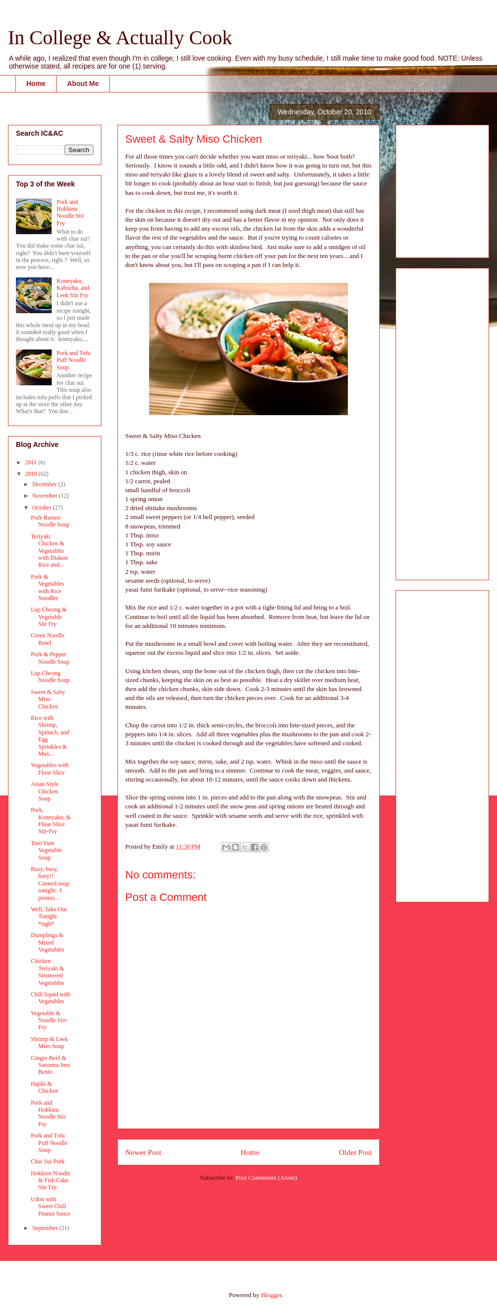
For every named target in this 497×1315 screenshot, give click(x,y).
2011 (32, 462)
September (45, 1228)
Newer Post (143, 1152)
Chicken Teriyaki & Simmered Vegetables (47, 972)
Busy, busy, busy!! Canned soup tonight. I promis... (50, 883)
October (42, 507)
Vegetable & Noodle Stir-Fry (49, 1020)
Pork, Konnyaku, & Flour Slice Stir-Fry (51, 820)
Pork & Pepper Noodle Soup (50, 658)
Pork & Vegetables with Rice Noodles (47, 587)
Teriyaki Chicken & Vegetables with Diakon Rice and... (49, 551)
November (45, 495)
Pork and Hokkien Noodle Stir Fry (70, 212)
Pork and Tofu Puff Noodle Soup (73, 360)
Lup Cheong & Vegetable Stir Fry (49, 616)
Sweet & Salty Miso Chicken (48, 699)
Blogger (271, 1295)
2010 (32, 473)
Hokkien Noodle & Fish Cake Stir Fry (51, 1180)
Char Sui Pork (48, 1161)
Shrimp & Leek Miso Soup (49, 1043)
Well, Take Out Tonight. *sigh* (49, 916)
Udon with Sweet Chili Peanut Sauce (50, 1206)
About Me (83, 84)
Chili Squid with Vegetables (50, 998)
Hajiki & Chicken (44, 1087)
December (45, 484)
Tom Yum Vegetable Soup (46, 850)
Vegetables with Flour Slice (50, 769)
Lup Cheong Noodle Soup (50, 677)
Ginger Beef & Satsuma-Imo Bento (50, 1065)
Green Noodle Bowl (48, 639)
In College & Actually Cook (120, 37)
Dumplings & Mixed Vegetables (47, 942)
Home (36, 84)
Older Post (355, 1152)
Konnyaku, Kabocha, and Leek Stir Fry (73, 288)
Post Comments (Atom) (266, 1177)
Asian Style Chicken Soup (45, 791)
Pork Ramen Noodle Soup (50, 521)
